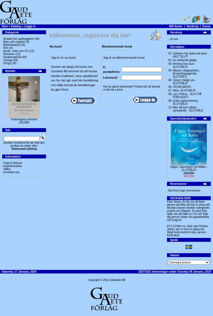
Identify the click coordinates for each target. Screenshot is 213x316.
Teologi (7, 60)
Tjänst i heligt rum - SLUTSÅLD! (184, 82)
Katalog (16, 26)
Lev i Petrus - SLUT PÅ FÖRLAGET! (187, 96)
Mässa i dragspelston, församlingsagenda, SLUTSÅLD (186, 73)
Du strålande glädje (185, 60)
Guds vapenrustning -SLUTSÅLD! (186, 102)
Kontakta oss (11, 172)
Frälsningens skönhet (24, 119)
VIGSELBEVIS (182, 86)
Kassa (206, 26)
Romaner (9, 54)
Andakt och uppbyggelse (18, 38)
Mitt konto (175, 26)
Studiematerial (12, 57)
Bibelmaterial (11, 44)
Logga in (30, 26)
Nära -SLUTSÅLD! (184, 90)
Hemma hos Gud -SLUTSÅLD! (184, 65)
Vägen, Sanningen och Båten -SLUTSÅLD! (189, 168)
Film (6, 47)
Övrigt (7, 63)
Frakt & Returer (12, 163)
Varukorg (192, 26)
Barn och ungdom (14, 41)
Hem (5, 26)
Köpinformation (12, 166)
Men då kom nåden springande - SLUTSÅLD (188, 109)
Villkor (7, 169)
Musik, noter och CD (16, 51)
